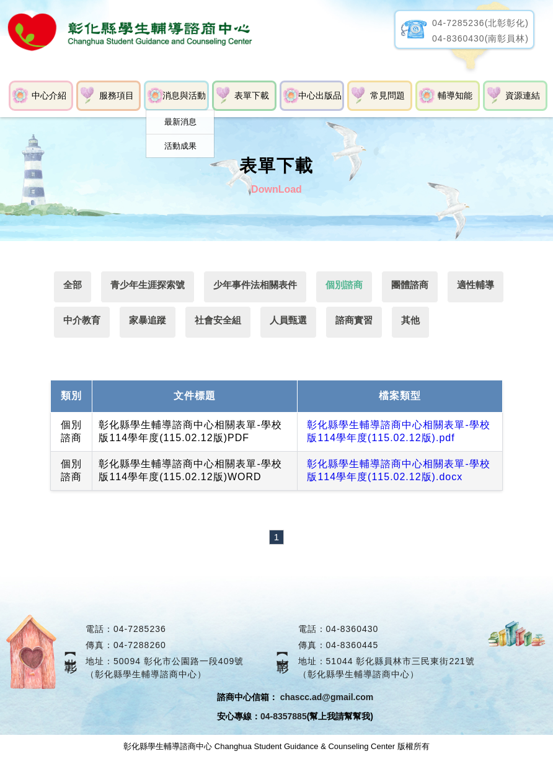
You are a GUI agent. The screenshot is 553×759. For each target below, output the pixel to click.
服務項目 (116, 95)
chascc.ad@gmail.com (327, 697)
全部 (72, 284)
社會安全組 (218, 320)
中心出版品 (320, 95)
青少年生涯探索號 (147, 284)
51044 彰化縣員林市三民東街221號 (400, 662)
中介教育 (81, 320)
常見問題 (387, 95)
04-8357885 (283, 717)
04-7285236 (139, 629)
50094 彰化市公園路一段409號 (178, 662)
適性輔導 (476, 284)
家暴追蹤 (147, 320)
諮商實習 (355, 320)
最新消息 (180, 121)
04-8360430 (352, 629)
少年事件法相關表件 (256, 284)
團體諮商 (411, 284)
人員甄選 (288, 320)
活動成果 (180, 146)
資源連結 (522, 95)
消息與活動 (184, 95)
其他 (411, 320)
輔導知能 (455, 95)
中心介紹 (49, 95)
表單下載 (251, 95)
